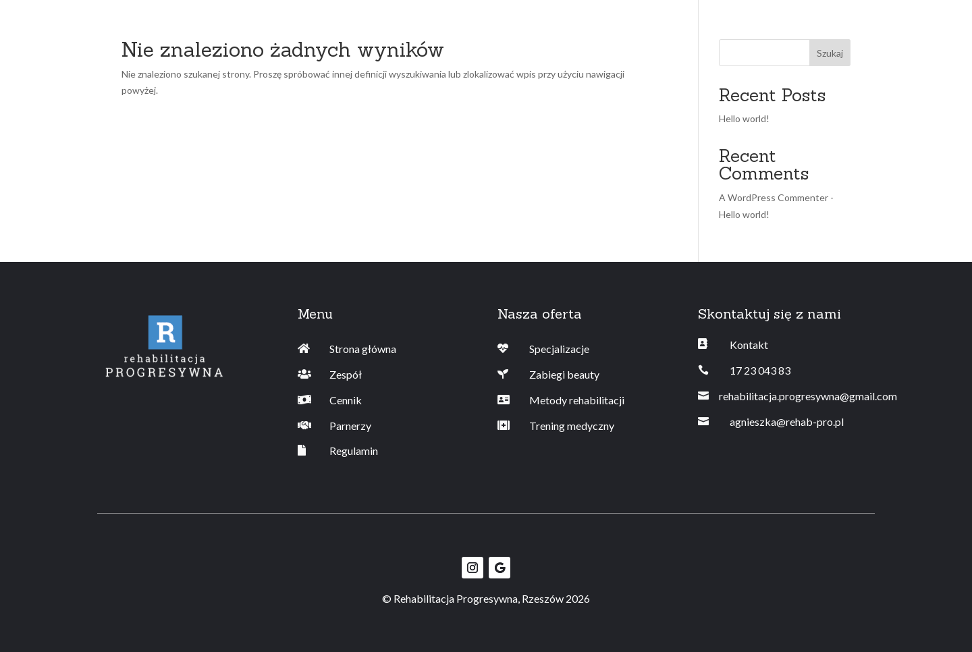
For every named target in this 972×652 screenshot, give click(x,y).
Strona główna (362, 348)
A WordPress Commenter (773, 197)
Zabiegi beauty (564, 374)
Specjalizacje (559, 348)
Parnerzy (350, 425)
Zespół (345, 374)
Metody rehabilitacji (576, 399)
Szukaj (830, 53)
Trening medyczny (571, 425)
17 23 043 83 (760, 370)
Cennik (345, 399)
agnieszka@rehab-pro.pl (787, 421)
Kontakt (749, 344)
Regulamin (353, 450)
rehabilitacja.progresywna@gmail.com (808, 395)
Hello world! (744, 118)
